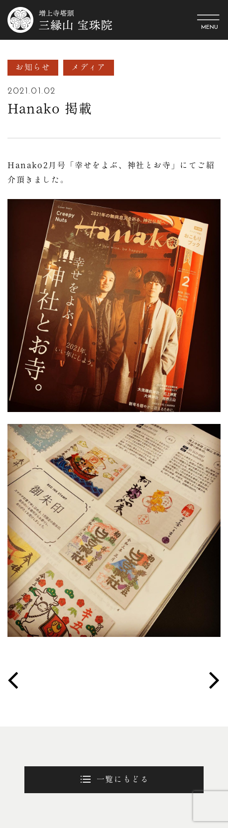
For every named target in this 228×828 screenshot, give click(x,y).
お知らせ (32, 67)
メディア (88, 67)
